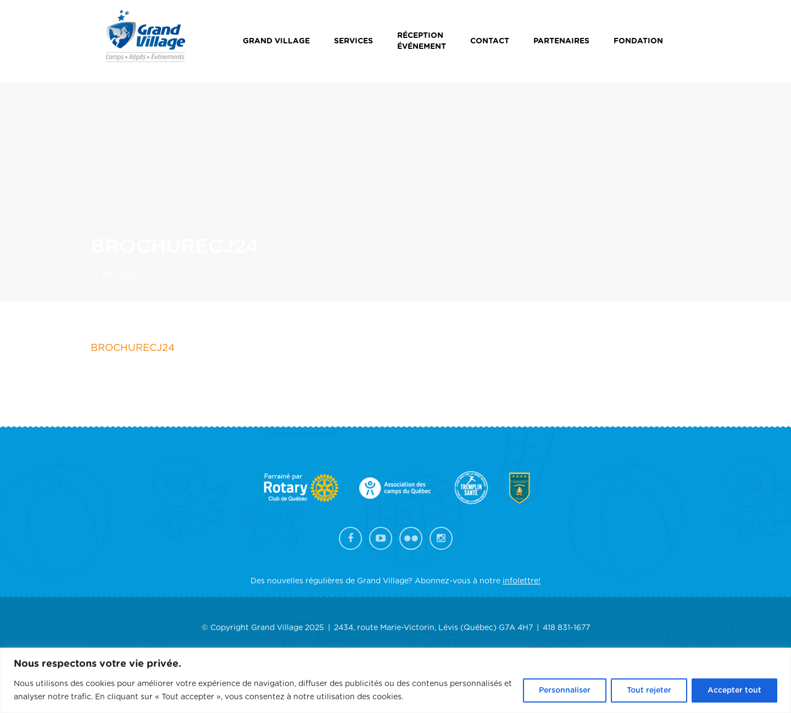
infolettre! (522, 581)
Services (353, 41)
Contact (489, 41)
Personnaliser (565, 690)
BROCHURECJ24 (133, 348)
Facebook (350, 538)
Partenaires (561, 41)
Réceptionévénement (421, 41)
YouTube (380, 538)
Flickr (410, 538)
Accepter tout (734, 690)
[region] (395, 680)
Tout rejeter (649, 690)
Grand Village (276, 41)
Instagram (441, 538)
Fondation (638, 41)
